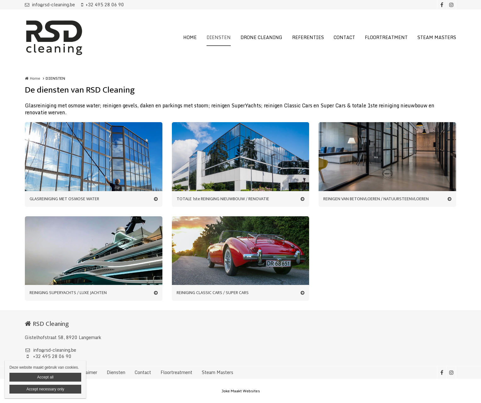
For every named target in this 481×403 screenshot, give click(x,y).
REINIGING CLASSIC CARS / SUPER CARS (213, 292)
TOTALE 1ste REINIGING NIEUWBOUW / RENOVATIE (223, 198)
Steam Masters (217, 372)
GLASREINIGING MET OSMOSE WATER (64, 198)
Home (35, 78)
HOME (190, 37)
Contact (143, 372)
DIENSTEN (219, 37)
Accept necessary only (45, 389)
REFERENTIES (308, 37)
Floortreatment (176, 372)
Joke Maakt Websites (240, 391)
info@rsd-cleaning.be (50, 4)
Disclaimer (86, 372)
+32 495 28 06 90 (102, 4)
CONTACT (344, 37)
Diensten (116, 372)
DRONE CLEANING (261, 37)
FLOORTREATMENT (386, 37)
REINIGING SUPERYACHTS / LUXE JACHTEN (68, 292)
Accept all (45, 377)
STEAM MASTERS (436, 37)
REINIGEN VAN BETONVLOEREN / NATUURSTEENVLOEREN (376, 198)
